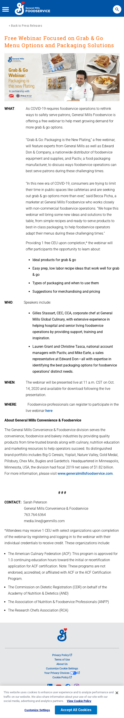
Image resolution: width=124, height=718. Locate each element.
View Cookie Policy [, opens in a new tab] (79, 702)
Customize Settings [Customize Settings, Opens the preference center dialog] (37, 711)
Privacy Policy (62, 655)
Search (117, 7)
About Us (62, 664)
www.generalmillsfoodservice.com (85, 473)
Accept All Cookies (76, 711)
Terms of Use (62, 659)
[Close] (117, 694)
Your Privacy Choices (62, 673)
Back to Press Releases (26, 25)
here (49, 411)
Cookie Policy (62, 677)
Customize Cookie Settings (62, 668)
